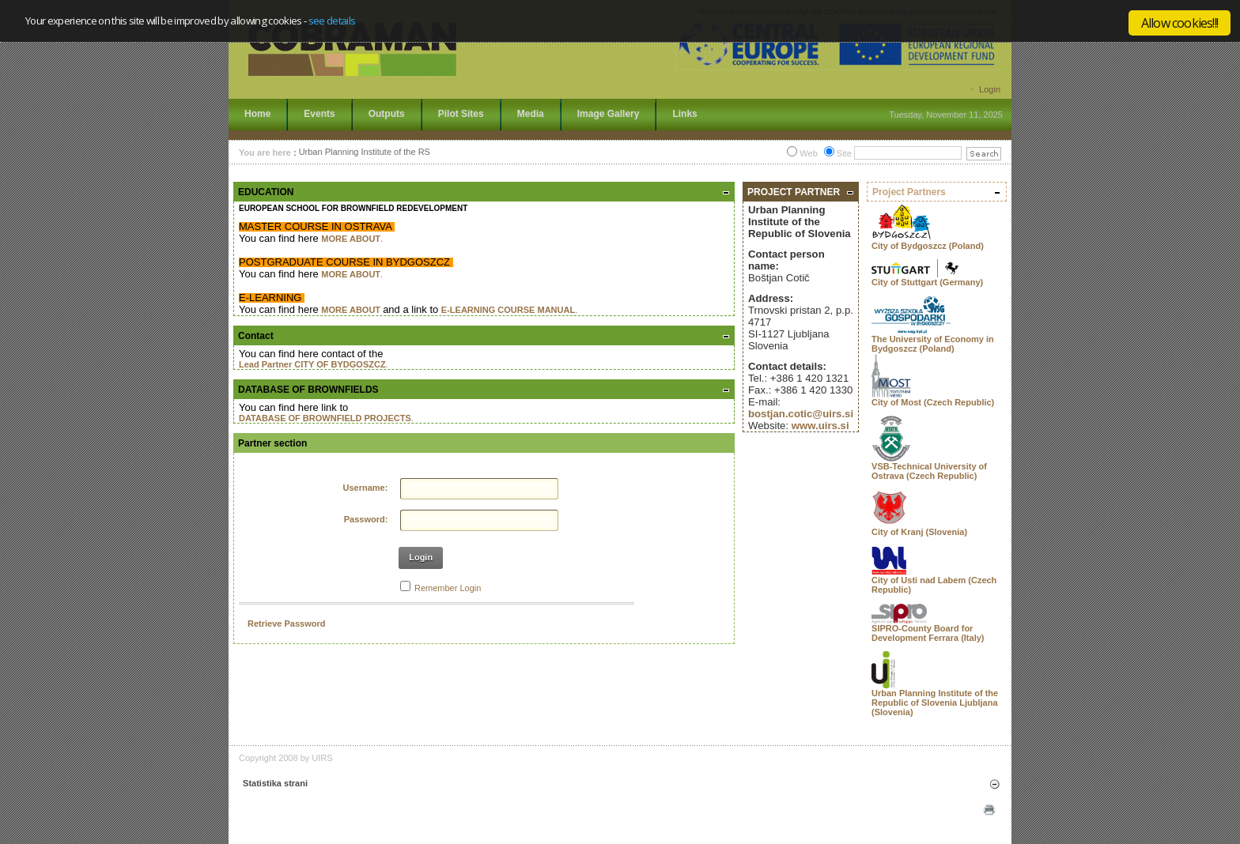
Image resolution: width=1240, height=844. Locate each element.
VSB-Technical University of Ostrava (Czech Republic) (929, 471)
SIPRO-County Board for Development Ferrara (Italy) (927, 633)
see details (332, 20)
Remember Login (447, 588)
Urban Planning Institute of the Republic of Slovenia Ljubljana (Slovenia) (934, 702)
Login (989, 89)
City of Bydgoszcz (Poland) (927, 246)
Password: (366, 519)
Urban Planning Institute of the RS (364, 152)
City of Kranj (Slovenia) (919, 532)
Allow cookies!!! (1179, 23)
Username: (365, 487)
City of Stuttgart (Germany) (927, 282)
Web (808, 153)
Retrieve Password (286, 623)
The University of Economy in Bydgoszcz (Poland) (932, 343)
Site (844, 153)
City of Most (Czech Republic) (932, 402)
